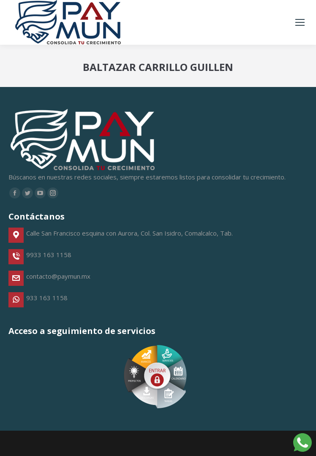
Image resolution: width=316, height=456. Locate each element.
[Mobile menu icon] (300, 22)
